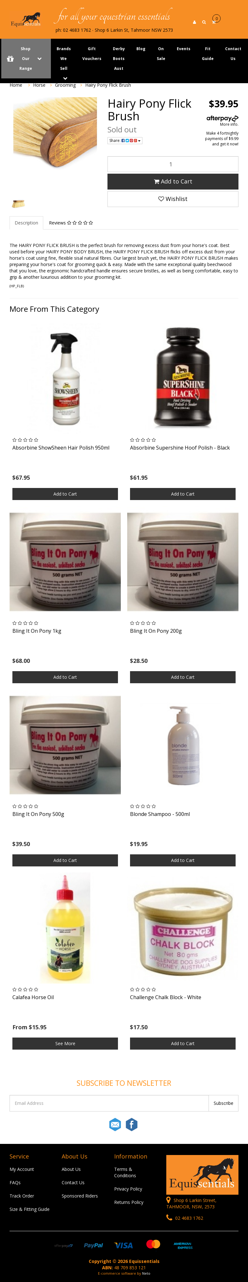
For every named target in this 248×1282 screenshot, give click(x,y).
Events (183, 48)
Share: (125, 140)
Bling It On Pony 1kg (36, 630)
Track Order (22, 1196)
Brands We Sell (64, 58)
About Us (71, 1169)
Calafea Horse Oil (33, 997)
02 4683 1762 (184, 1218)
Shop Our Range (26, 58)
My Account (22, 1169)
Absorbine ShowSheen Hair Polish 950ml (60, 447)
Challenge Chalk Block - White (165, 997)
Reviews (71, 223)
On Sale (161, 53)
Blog (140, 48)
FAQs (15, 1182)
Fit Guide (208, 53)
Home (16, 85)
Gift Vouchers (91, 53)
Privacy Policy (128, 1189)
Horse (39, 85)
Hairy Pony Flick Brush (108, 85)
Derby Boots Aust (119, 58)
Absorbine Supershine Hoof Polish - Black (180, 447)
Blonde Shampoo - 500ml (160, 814)
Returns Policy (128, 1202)
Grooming (65, 85)
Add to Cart (173, 181)
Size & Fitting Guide (30, 1209)
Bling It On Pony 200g (156, 630)
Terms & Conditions (125, 1172)
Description (26, 223)
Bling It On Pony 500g (38, 814)
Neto (146, 1273)
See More (65, 1043)
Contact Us (233, 53)
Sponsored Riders (80, 1196)
